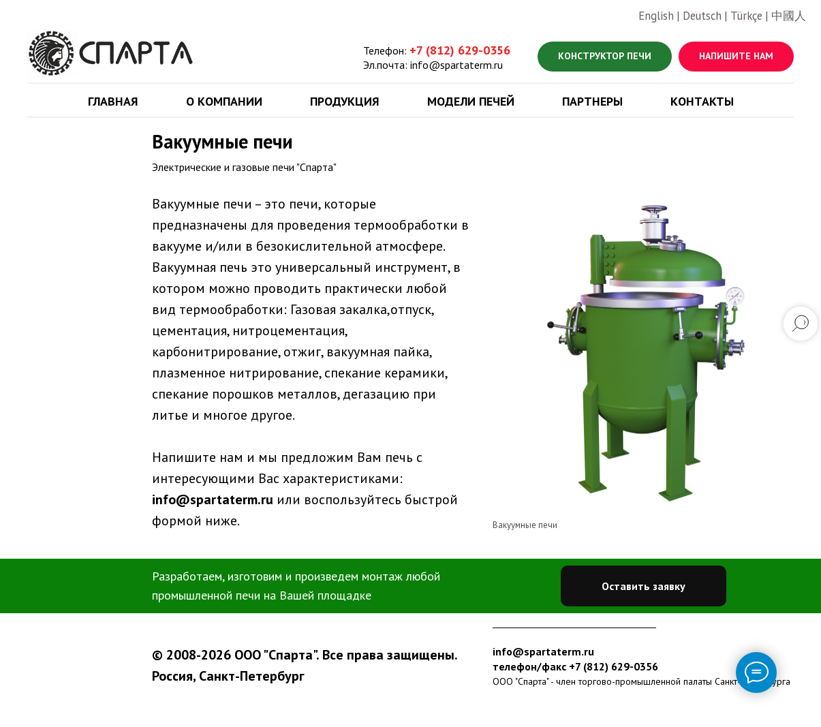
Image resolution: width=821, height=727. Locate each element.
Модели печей (470, 101)
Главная (113, 101)
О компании (224, 101)
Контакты (702, 101)
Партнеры (592, 101)
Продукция (344, 101)
